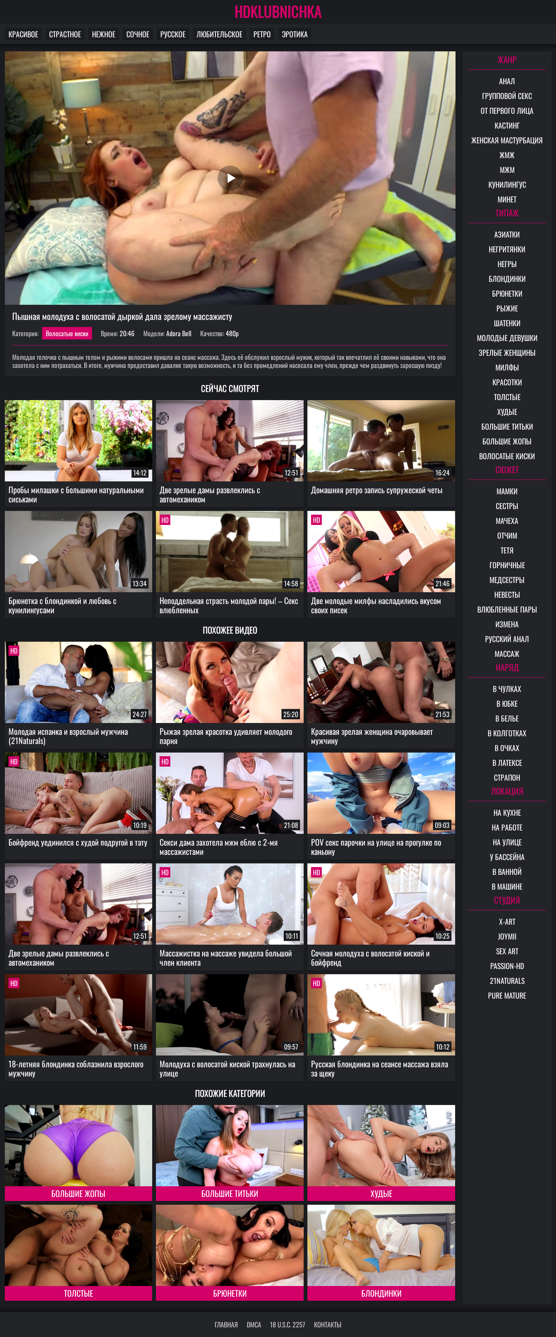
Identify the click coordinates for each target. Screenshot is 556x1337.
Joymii (507, 936)
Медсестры (507, 579)
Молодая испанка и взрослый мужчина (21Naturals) (68, 735)
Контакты (327, 1324)
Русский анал (507, 638)
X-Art (507, 921)
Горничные (507, 564)
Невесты (507, 594)
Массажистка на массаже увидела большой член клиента (226, 957)
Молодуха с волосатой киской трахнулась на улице (227, 1068)
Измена (507, 624)
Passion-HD (507, 965)
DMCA (254, 1324)
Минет (507, 199)
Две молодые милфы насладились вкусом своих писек (376, 604)
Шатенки (507, 322)
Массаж (507, 653)
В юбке (507, 703)
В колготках (507, 733)
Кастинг (507, 125)
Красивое (23, 34)
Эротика (295, 34)
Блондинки (381, 1293)
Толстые (78, 1293)
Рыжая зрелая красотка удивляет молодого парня (226, 735)
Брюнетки (230, 1293)
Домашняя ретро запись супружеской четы (377, 489)
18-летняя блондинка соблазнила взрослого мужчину (75, 1068)
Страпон (507, 777)
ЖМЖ (507, 154)
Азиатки (507, 234)
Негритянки (507, 249)
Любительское (219, 34)
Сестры (507, 505)
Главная (226, 1324)
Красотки (507, 382)
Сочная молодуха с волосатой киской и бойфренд (370, 957)
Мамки (507, 491)
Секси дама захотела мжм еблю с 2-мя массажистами (219, 846)
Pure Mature (507, 995)
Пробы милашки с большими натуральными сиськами (76, 494)
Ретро (262, 34)
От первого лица (507, 110)
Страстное (65, 34)
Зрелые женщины (507, 352)
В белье (507, 718)
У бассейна (507, 856)
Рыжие (507, 308)
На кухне (507, 812)
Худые (381, 1193)
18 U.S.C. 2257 (287, 1324)
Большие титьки (229, 1193)
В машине (507, 886)
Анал (507, 80)
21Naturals (507, 980)
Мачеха (507, 520)
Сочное (137, 34)
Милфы (507, 367)
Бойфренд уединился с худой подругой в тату (77, 842)
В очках (507, 747)
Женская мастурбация (507, 140)
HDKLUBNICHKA (278, 11)
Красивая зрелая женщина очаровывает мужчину (372, 735)
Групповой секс (507, 95)
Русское (172, 34)
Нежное (103, 34)
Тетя (507, 550)
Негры (507, 263)
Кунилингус (507, 184)
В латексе (507, 762)
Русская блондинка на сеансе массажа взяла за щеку (379, 1068)
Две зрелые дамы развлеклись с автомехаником (210, 494)
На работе (507, 827)
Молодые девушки (507, 337)
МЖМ (507, 169)
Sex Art (507, 950)
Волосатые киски (67, 333)
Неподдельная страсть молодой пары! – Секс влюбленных (229, 604)
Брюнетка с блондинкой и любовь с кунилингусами (62, 604)
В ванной (507, 871)
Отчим (507, 535)
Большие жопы (78, 1193)
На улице (507, 841)
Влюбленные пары (507, 609)
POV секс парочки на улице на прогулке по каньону (376, 846)
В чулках (507, 688)
